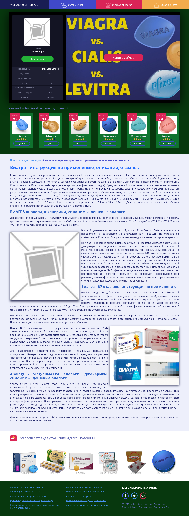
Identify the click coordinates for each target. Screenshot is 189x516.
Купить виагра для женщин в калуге (85, 491)
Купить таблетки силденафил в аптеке (86, 500)
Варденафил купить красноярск (26, 487)
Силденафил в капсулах (78, 495)
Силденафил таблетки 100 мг (25, 491)
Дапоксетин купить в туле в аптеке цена (87, 504)
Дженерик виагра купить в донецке (28, 495)
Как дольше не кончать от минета (84, 487)
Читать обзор (37, 58)
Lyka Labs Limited (50, 69)
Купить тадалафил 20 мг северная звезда (31, 500)
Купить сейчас (123, 57)
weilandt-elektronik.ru (23, 4)
